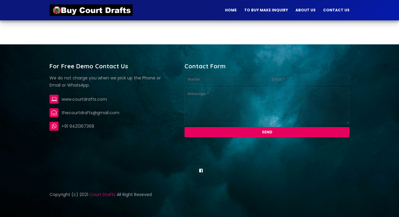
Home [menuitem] (231, 10)
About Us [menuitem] (306, 10)
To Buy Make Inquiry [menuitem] (266, 10)
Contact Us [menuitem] (336, 10)
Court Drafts (102, 195)
